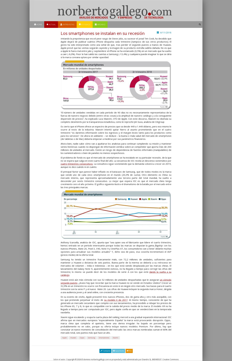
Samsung (91, 338)
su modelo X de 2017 (116, 299)
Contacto (105, 351)
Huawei (73, 338)
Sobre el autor (59, 359)
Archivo (100, 24)
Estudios (84, 24)
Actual (51, 24)
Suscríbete (118, 351)
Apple (64, 338)
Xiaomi (115, 338)
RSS (129, 351)
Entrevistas (67, 24)
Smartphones (104, 338)
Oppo (82, 338)
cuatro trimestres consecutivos (77, 163)
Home (38, 24)
